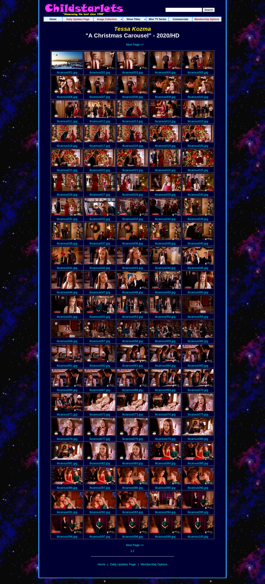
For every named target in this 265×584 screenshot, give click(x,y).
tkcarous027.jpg (100, 194)
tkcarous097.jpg (100, 536)
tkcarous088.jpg (132, 487)
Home (101, 564)
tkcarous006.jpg (67, 97)
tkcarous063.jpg (132, 365)
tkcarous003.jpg (132, 72)
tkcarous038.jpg (132, 243)
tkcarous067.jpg (100, 390)
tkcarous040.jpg (198, 243)
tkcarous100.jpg (198, 536)
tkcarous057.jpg (100, 341)
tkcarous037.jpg (100, 243)
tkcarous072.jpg (100, 414)
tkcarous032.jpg (100, 219)
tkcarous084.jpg (165, 463)
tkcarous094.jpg (165, 512)
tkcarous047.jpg (100, 292)
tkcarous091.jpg (67, 512)
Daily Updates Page (123, 564)
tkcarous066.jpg (67, 390)
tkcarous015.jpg (198, 121)
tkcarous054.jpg (165, 316)
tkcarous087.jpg (100, 487)
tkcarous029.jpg (165, 194)
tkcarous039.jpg (165, 243)
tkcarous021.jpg (67, 170)
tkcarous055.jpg (198, 316)
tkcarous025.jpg (198, 170)
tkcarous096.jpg (67, 536)
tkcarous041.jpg (67, 268)
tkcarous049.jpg (165, 292)
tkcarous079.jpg (165, 439)
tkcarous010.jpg (198, 97)
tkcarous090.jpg (198, 487)
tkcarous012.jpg (100, 121)
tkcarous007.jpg (100, 97)
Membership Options (154, 564)
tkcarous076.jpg (67, 439)
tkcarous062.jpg (100, 365)
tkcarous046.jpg (67, 292)
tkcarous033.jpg (132, 219)
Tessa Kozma (132, 29)
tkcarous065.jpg (198, 365)
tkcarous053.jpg (132, 316)
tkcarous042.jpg (100, 268)
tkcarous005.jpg (198, 72)
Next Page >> (135, 44)
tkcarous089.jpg (165, 487)
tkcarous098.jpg (132, 536)
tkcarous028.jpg (132, 194)
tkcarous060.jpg (198, 341)
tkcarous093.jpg (132, 512)
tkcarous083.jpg (132, 463)
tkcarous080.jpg (198, 439)
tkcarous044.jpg (165, 268)
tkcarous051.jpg (67, 316)
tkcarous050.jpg (198, 292)
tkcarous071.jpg (67, 414)
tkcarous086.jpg (67, 487)
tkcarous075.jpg (198, 414)
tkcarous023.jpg (132, 170)
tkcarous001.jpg (67, 72)
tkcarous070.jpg (198, 390)
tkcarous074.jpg (165, 414)
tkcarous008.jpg (132, 97)
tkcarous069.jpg (165, 390)
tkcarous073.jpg (132, 414)
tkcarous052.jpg (100, 316)
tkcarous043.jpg (132, 268)
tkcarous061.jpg (67, 365)
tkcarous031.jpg (67, 219)
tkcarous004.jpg (165, 72)
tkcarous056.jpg (67, 341)
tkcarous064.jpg (165, 365)
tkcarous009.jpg (165, 97)
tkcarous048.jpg (132, 292)
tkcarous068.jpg (132, 390)
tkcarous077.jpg (100, 439)
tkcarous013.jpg (132, 121)
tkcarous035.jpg (198, 219)
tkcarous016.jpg (67, 145)
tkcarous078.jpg (132, 439)
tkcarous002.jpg (100, 72)
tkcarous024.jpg (165, 170)
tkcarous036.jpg (67, 243)
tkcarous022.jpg (100, 170)
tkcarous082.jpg (100, 463)
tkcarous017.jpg (100, 145)
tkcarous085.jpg (198, 463)
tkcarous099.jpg (165, 536)
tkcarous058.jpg (132, 341)
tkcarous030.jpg (198, 194)
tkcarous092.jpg (100, 512)
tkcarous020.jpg (198, 145)
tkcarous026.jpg (67, 194)
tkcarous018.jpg (132, 145)
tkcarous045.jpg (198, 268)
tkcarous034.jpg (165, 219)
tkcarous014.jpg (165, 121)
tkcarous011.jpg (67, 121)
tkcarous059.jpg (165, 341)
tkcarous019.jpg (165, 145)
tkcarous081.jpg (67, 463)
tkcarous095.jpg (198, 512)
